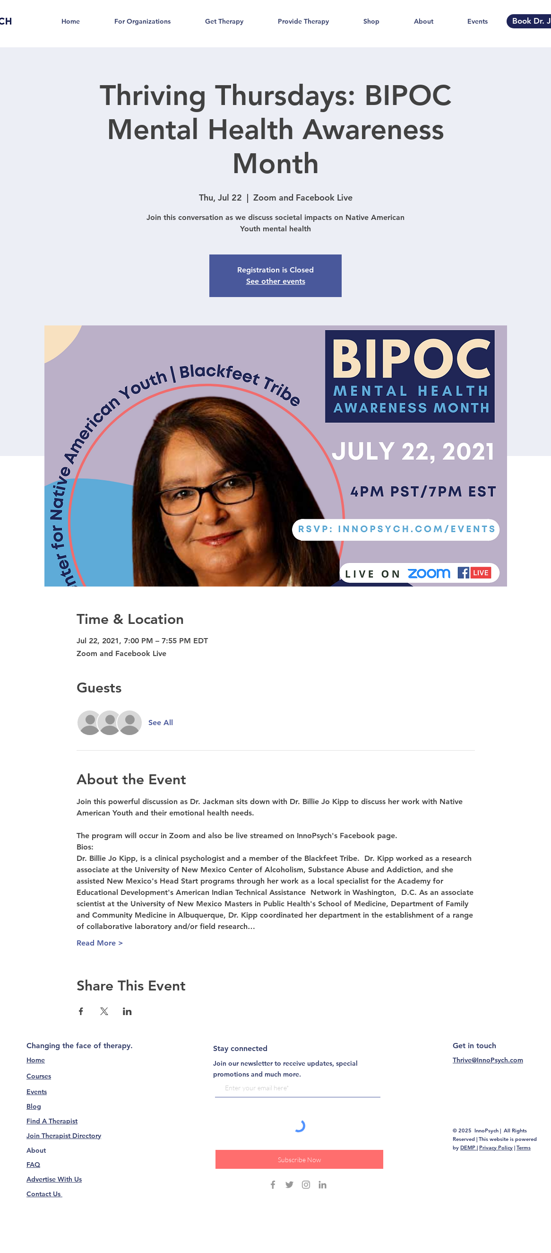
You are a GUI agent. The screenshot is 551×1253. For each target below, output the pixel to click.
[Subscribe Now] (299, 1159)
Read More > (100, 942)
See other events (275, 281)
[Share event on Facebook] (81, 1011)
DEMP (468, 1147)
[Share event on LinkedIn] (127, 1011)
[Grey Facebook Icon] (272, 1184)
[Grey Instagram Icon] (306, 1184)
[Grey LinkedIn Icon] (322, 1184)
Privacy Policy (496, 1147)
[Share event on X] (104, 1011)
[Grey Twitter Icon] (289, 1184)
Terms (524, 1147)
